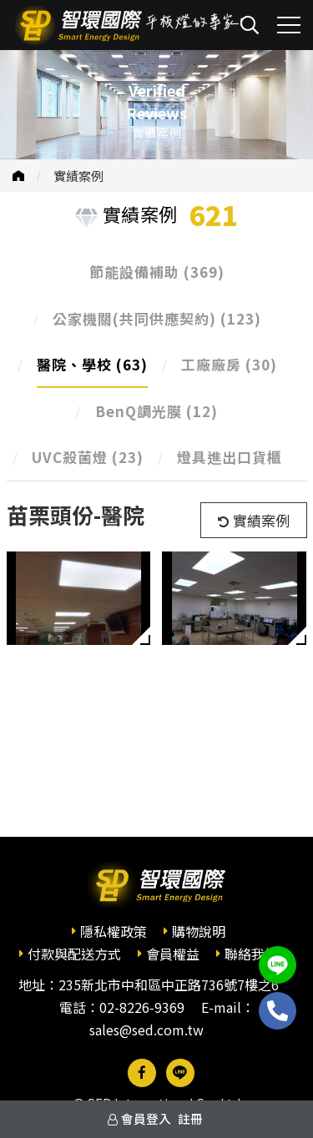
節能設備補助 (157, 271)
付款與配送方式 (74, 954)
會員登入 (146, 1118)
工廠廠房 (229, 364)
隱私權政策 (113, 931)
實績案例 (78, 175)
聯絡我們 (251, 954)
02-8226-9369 (141, 1007)
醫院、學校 (92, 364)
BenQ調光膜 (156, 410)
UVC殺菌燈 (88, 456)
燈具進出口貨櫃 (229, 456)
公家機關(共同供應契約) (157, 318)
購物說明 (198, 931)
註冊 (190, 1118)
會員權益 (172, 954)
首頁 (18, 175)
